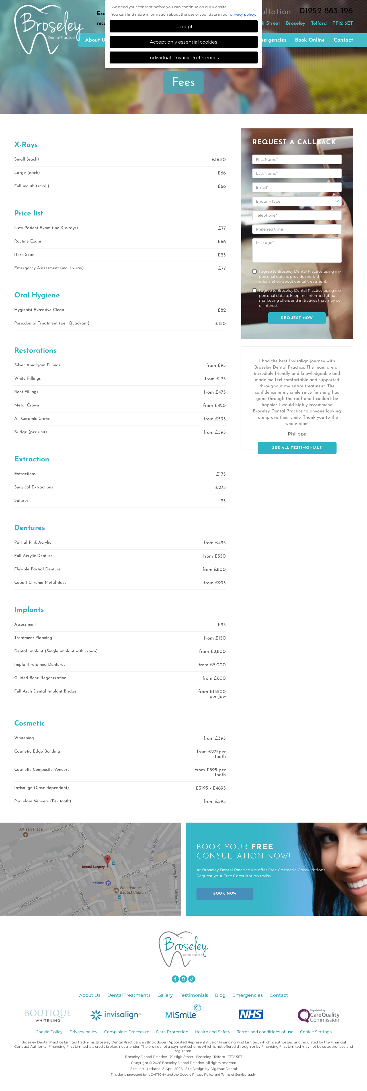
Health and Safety (212, 1031)
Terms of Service (234, 1074)
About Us (90, 995)
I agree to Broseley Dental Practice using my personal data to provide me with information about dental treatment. (300, 276)
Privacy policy (83, 1031)
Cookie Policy (49, 1031)
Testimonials (194, 995)
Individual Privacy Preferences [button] (183, 57)
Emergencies (270, 40)
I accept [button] (183, 26)
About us (96, 40)
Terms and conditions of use (265, 1031)
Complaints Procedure (126, 1031)
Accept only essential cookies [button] (183, 42)
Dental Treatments (129, 995)
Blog (220, 995)
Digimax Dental (223, 1069)
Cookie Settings (316, 1031)
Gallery (165, 995)
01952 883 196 (326, 11)
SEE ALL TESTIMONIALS (297, 448)
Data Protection (172, 1031)
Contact (343, 40)
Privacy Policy (203, 1074)
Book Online (310, 40)
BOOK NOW (225, 893)
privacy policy (242, 14)
